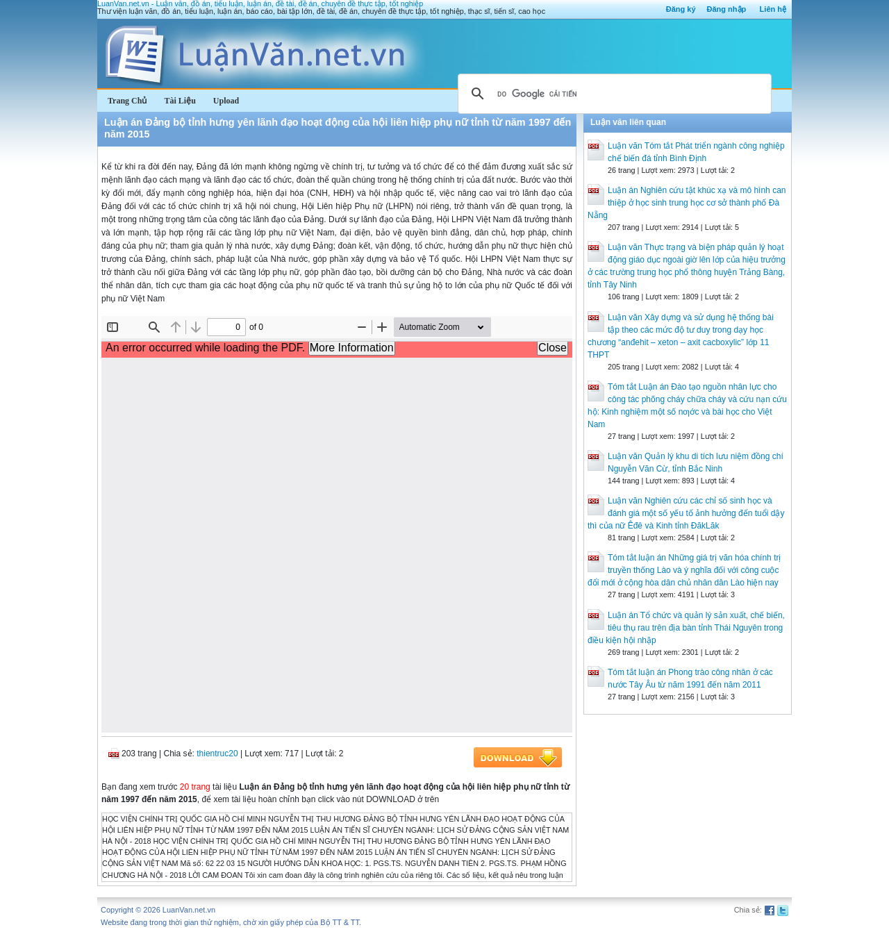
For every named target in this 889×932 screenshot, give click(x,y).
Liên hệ (773, 9)
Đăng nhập (727, 9)
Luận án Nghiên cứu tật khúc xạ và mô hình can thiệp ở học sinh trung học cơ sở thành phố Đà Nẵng (687, 202)
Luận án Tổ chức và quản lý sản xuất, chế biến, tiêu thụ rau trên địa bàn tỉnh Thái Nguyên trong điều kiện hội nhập (686, 627)
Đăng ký (681, 9)
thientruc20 (217, 753)
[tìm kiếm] (612, 93)
